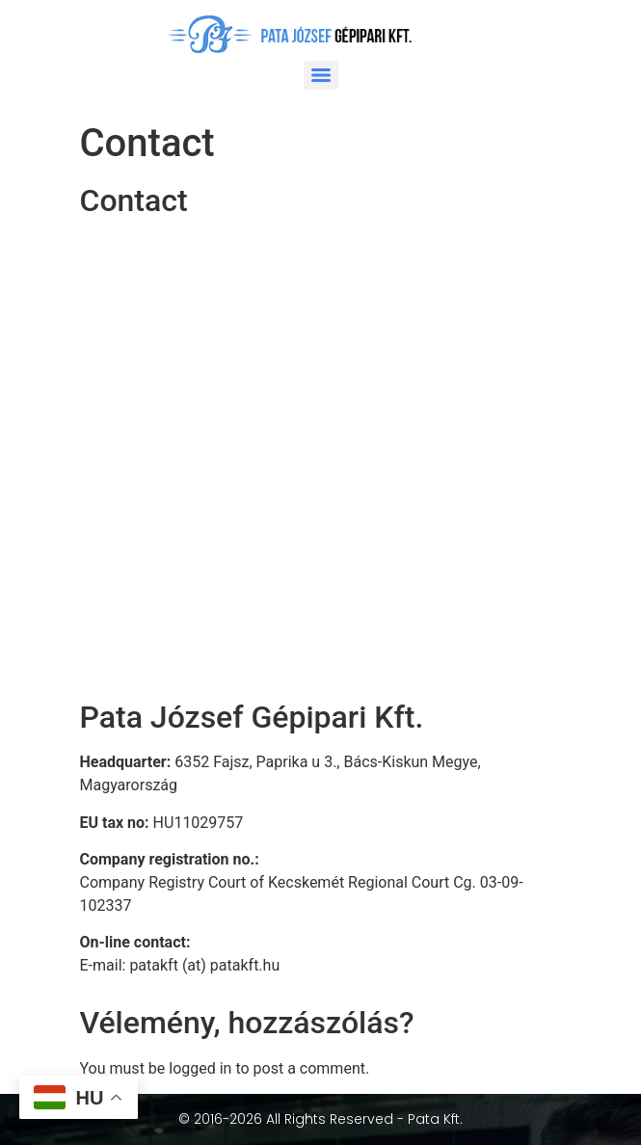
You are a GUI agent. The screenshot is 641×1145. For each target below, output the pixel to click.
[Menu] (321, 75)
